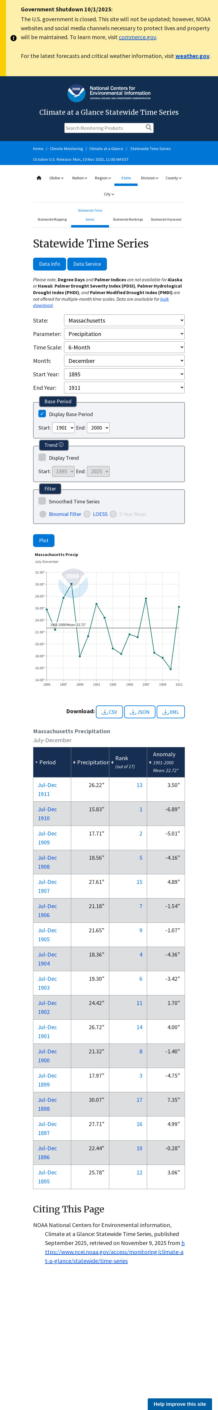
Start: (44, 427)
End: (81, 427)
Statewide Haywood (166, 219)
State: (40, 320)
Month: (42, 360)
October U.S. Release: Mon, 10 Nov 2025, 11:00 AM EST (81, 159)
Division (149, 178)
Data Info (49, 263)
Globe (56, 178)
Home (38, 148)
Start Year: (46, 374)
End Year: (44, 387)
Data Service (87, 263)
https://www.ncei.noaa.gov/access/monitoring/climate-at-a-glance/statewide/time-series (115, 1251)
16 (139, 1124)
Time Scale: (47, 347)
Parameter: (47, 333)
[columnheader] (52, 762)
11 (139, 1002)
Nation (79, 178)
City (109, 194)
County (173, 178)
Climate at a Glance (106, 148)
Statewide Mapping (52, 219)
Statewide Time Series (150, 148)
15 (139, 881)
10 (139, 1148)
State (126, 178)
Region (103, 178)
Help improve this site (180, 1404)
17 (139, 1099)
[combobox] (109, 186)
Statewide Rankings (128, 219)
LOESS (100, 514)
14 (139, 1027)
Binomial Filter (65, 514)
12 (139, 1172)
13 (139, 785)
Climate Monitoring (66, 148)
